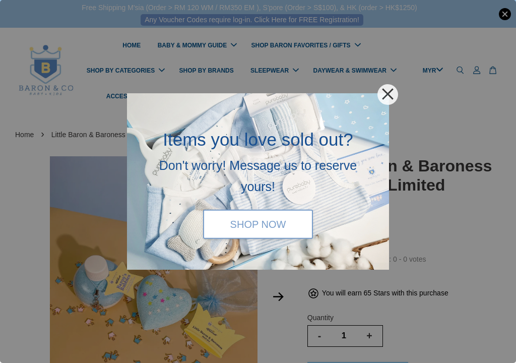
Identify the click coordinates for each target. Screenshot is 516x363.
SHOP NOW (258, 223)
